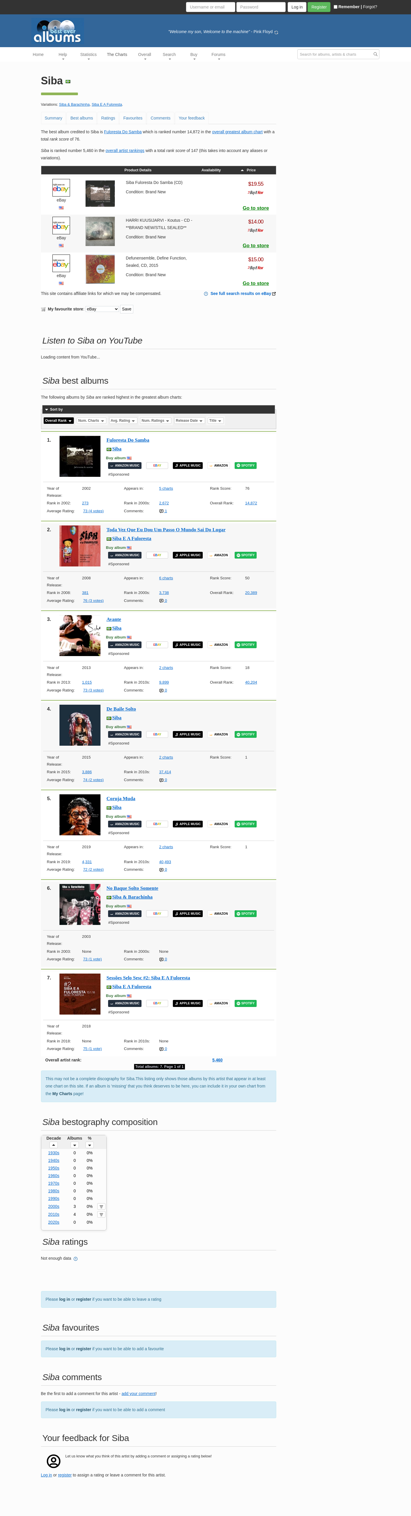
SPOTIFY (246, 465)
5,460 (217, 1060)
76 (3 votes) (93, 600)
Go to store (256, 208)
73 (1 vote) (92, 959)
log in (64, 1299)
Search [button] (169, 56)
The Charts (117, 54)
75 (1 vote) (92, 1048)
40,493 (165, 862)
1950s (53, 1168)
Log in (46, 1475)
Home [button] (38, 54)
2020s (53, 1222)
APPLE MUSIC (188, 465)
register (83, 1299)
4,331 (87, 862)
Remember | (348, 6)
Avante (114, 619)
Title (215, 421)
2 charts (166, 667)
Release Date (189, 421)
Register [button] (319, 7)
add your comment (139, 1393)
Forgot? (370, 6)
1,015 (87, 682)
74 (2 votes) (93, 780)
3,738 (164, 592)
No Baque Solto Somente (132, 888)
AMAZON (218, 465)
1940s (53, 1160)
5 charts (166, 488)
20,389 (251, 592)
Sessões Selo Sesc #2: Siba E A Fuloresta (148, 978)
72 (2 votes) (93, 869)
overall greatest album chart (237, 131)
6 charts (166, 578)
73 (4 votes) (93, 511)
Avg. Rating (123, 421)
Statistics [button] (88, 56)
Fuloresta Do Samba (122, 131)
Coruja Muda (121, 798)
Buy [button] (193, 56)
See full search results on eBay (241, 293)
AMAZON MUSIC (124, 465)
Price (248, 170)
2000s (53, 1206)
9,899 (164, 682)
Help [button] (63, 56)
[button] (54, 1145)
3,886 (87, 772)
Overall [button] (144, 56)
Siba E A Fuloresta (107, 105)
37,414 (165, 772)
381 (85, 592)
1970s (53, 1183)
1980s (53, 1191)
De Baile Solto (121, 709)
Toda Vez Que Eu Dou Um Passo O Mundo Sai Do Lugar (166, 529)
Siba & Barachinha (74, 105)
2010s (53, 1214)
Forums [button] (218, 56)
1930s (53, 1152)
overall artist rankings (125, 150)
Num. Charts (91, 421)
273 (85, 503)
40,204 (251, 682)
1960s (53, 1175)
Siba (117, 449)
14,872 (251, 503)
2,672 (164, 503)
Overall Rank (58, 421)
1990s (53, 1198)
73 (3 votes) (93, 690)
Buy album (116, 458)
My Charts (62, 1093)
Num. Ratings (156, 421)
